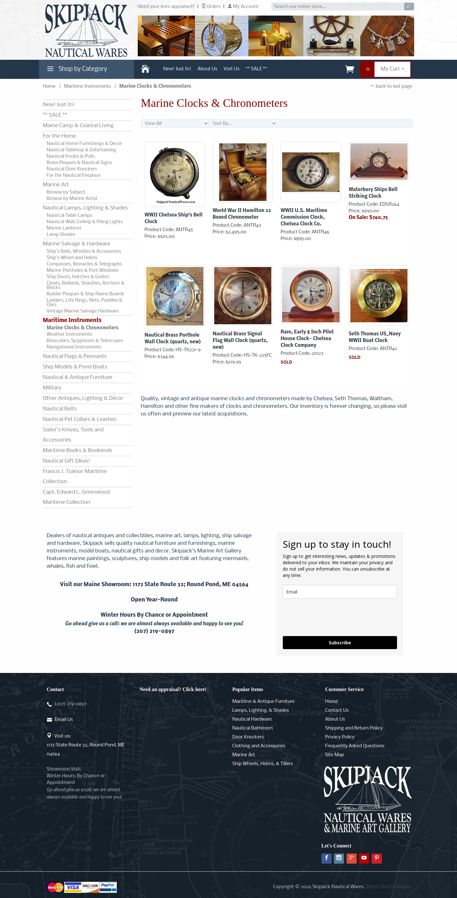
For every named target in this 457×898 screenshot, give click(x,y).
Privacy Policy (339, 737)
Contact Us (337, 710)
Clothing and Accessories (258, 746)
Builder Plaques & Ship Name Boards (85, 294)
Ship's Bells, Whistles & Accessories (84, 251)
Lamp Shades (61, 234)
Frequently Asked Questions (355, 746)
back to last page (391, 86)
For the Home (59, 136)
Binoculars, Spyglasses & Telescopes (85, 341)
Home (49, 86)
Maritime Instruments (87, 86)
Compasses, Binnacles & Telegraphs (84, 264)
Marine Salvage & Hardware (76, 244)
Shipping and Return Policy (354, 728)
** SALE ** (256, 69)
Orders (211, 6)
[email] (340, 592)
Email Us (64, 719)
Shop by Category (76, 70)
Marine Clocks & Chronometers (83, 328)
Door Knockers (248, 737)
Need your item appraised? (166, 6)
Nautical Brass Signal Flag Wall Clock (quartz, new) (240, 341)
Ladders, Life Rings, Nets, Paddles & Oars (85, 302)
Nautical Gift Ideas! (66, 461)
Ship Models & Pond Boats (75, 367)
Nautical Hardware (252, 719)
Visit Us (232, 69)
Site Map (334, 754)
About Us (207, 69)
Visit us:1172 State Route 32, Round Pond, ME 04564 (86, 745)
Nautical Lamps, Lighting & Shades (85, 208)
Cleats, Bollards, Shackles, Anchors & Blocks (85, 285)
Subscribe (340, 643)
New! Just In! (177, 69)
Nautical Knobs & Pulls (71, 156)
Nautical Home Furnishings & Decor (84, 143)
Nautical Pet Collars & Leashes (79, 419)
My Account (243, 6)
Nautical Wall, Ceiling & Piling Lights (85, 222)
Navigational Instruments (74, 347)
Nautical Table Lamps (69, 215)
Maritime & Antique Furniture (263, 701)
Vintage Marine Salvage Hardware (83, 311)
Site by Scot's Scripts (388, 886)
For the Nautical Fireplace (74, 175)
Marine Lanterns (64, 228)
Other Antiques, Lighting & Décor (83, 398)
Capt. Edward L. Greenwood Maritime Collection (76, 497)
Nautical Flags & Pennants (75, 356)
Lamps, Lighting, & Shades (260, 710)
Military (52, 388)
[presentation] (331, 617)
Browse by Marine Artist (72, 198)
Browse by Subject (66, 192)
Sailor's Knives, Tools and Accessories (73, 435)
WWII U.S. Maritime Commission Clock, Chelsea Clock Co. (304, 217)
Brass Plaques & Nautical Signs (79, 163)
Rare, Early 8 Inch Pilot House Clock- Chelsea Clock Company (307, 339)
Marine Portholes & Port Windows (82, 270)
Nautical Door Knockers (72, 169)
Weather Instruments (69, 334)
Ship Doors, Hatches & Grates (78, 277)
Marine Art (56, 185)
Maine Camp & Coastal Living (78, 126)
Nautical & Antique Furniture (77, 377)
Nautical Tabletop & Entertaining (81, 150)
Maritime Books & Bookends (77, 451)
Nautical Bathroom (252, 728)
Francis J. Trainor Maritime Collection (75, 477)
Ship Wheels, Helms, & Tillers (262, 763)
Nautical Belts (59, 409)
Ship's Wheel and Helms (72, 258)
